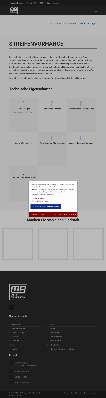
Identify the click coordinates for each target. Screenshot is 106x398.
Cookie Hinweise (38, 198)
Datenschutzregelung (40, 201)
